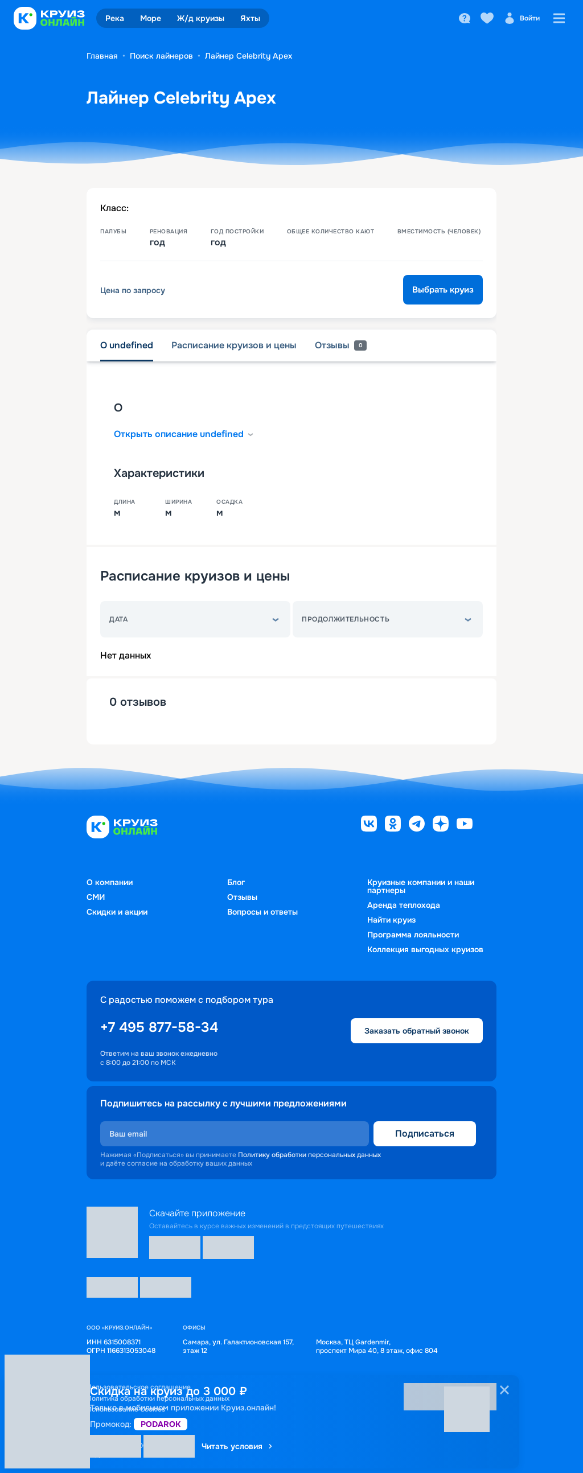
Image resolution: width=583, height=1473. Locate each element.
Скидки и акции (117, 912)
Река (114, 18)
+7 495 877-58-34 (159, 1027)
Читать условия (238, 1446)
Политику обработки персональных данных (309, 1154)
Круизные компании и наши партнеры (420, 886)
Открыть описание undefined (184, 434)
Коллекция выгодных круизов (425, 949)
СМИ (96, 897)
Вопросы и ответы (262, 912)
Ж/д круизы (200, 18)
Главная (102, 56)
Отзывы (242, 897)
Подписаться (424, 1133)
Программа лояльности (413, 935)
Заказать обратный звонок (416, 1031)
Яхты (250, 18)
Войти (522, 18)
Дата (118, 619)
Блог (236, 882)
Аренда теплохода (403, 905)
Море (150, 18)
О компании (110, 882)
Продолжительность (345, 619)
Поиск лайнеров (161, 56)
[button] (195, 619)
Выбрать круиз (443, 289)
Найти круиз (391, 920)
